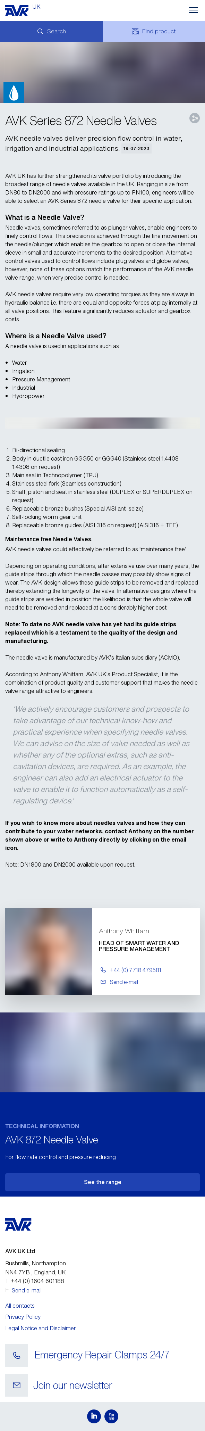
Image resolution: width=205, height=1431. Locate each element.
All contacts (20, 1305)
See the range (102, 1182)
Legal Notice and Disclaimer (40, 1328)
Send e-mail (27, 1290)
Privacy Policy (23, 1317)
